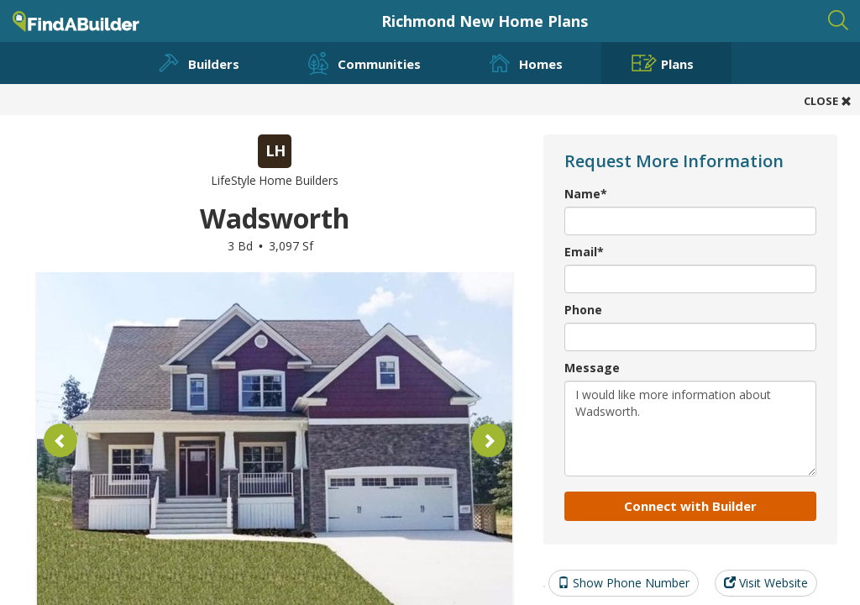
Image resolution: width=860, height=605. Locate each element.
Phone (583, 310)
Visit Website (766, 583)
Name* (585, 194)
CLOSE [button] (828, 100)
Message (592, 368)
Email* (584, 252)
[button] (60, 440)
